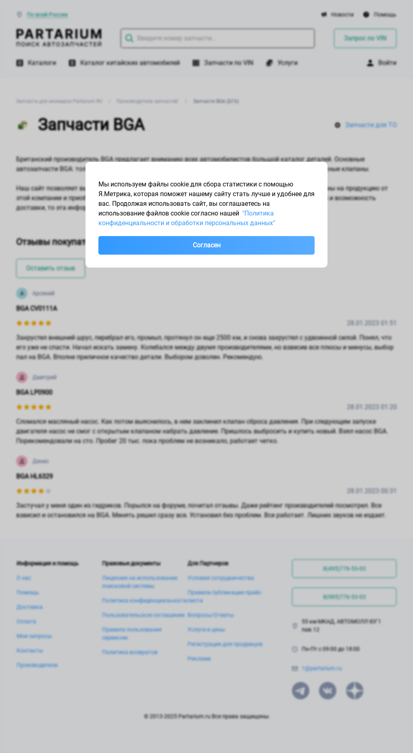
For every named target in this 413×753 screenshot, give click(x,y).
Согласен (207, 245)
